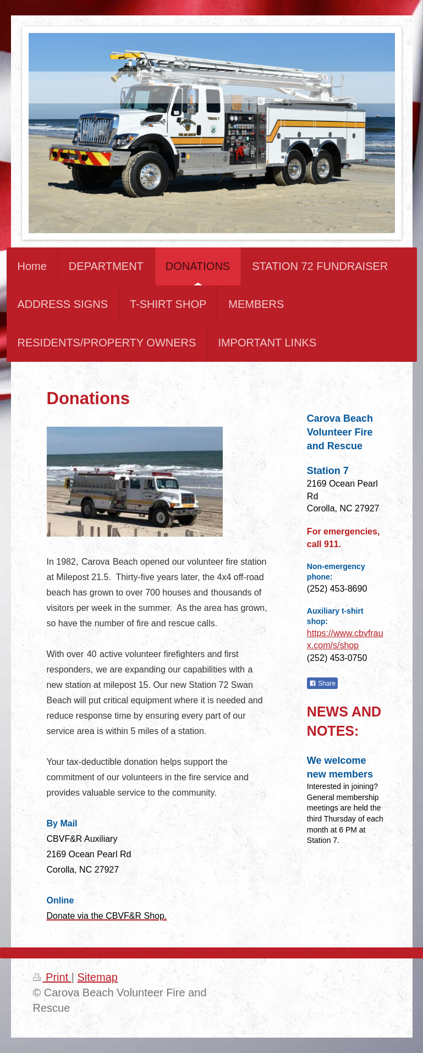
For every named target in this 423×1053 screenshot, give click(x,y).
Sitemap (98, 977)
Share (322, 683)
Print (52, 977)
